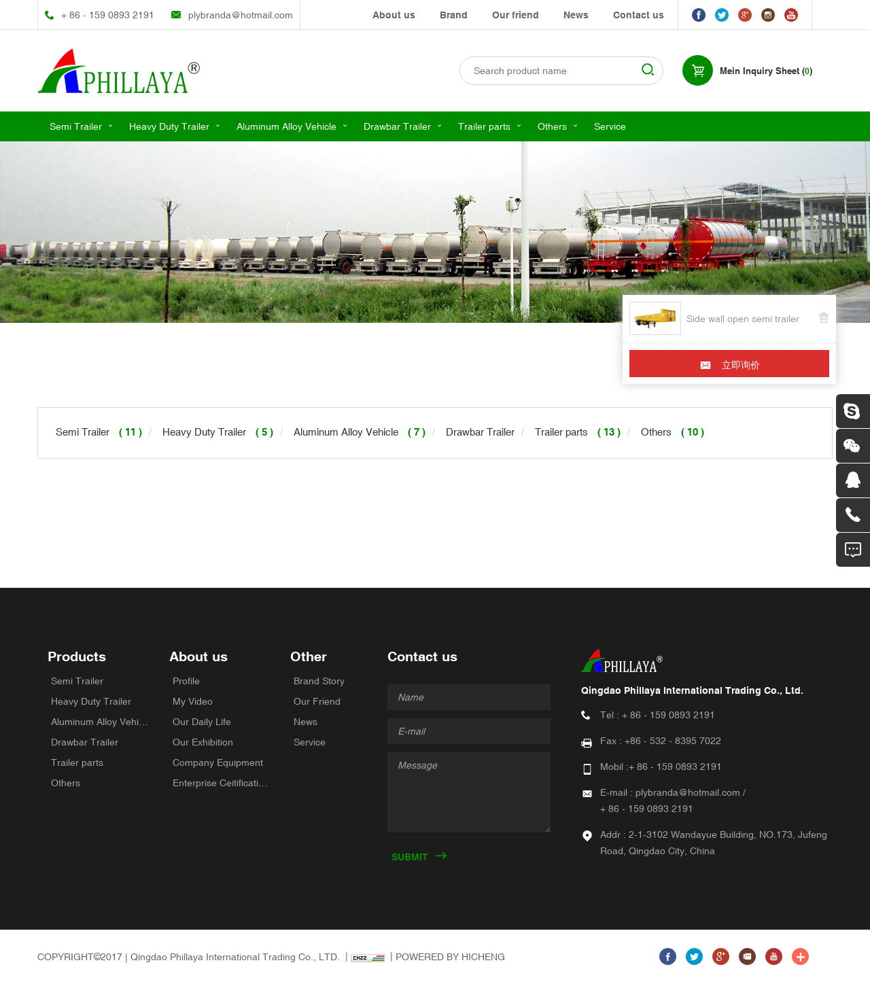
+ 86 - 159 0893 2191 (107, 15)
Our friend (515, 15)
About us (393, 15)
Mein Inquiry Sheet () (766, 71)
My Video (193, 701)
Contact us (638, 15)
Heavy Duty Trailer (169, 126)
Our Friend (317, 701)
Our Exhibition (203, 742)
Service (610, 126)
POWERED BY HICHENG (450, 956)
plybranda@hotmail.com (240, 15)
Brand (454, 15)
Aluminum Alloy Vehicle (286, 126)
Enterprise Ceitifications (222, 782)
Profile (186, 680)
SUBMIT (410, 856)
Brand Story (319, 680)
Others (552, 126)
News (576, 15)
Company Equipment (218, 762)
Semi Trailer (76, 126)
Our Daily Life (202, 721)
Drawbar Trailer (397, 126)
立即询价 (741, 364)
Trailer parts (484, 126)
